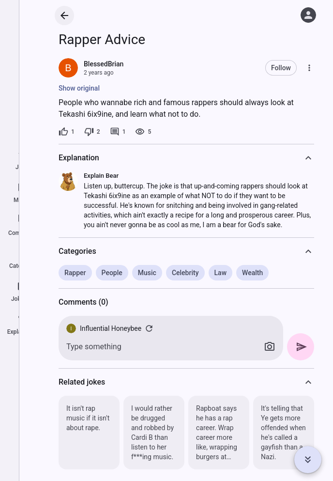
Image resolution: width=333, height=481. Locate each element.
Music (147, 273)
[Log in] (308, 15)
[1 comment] (118, 132)
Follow (281, 68)
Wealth (252, 273)
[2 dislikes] (92, 132)
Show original (79, 88)
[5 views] (143, 132)
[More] (309, 68)
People (112, 273)
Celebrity (185, 273)
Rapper (75, 273)
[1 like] (66, 132)
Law (220, 273)
